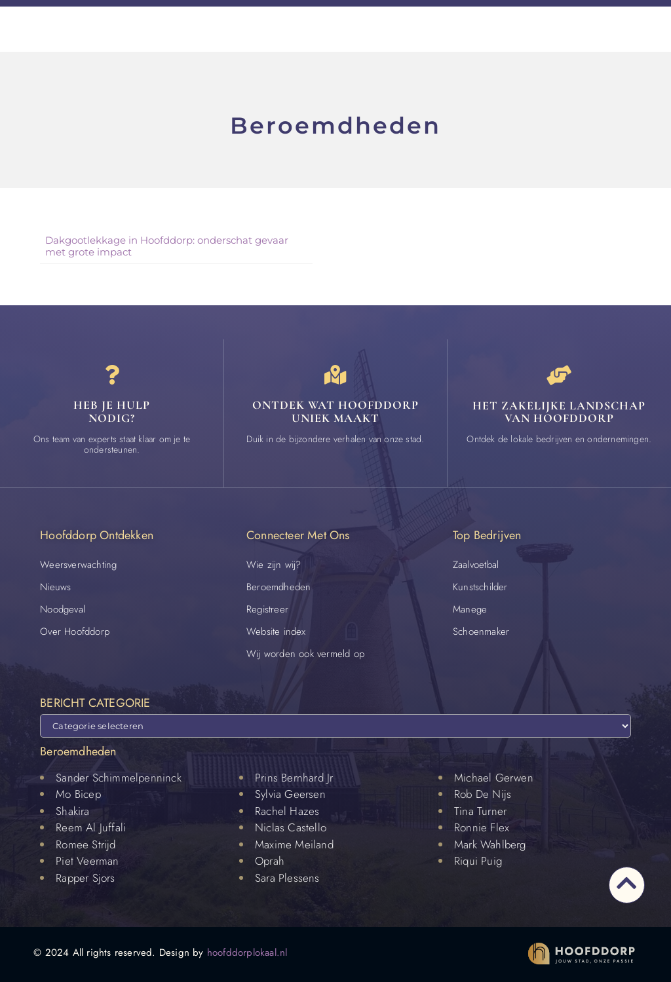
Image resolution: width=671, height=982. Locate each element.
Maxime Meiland (294, 844)
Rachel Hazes (287, 811)
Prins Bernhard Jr (294, 777)
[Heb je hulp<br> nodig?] (112, 375)
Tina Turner (480, 811)
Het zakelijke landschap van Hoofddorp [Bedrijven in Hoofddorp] (558, 412)
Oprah (269, 861)
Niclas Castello (290, 828)
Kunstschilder (480, 587)
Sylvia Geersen (290, 795)
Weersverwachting (78, 564)
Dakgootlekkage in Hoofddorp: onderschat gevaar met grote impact (166, 246)
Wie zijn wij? (273, 564)
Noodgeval (62, 609)
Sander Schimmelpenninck (119, 777)
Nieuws (55, 587)
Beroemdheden (278, 587)
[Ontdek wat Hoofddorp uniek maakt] (335, 375)
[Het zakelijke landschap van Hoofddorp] (559, 375)
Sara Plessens (287, 878)
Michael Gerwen (493, 777)
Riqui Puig (478, 861)
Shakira (72, 811)
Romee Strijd (85, 844)
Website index (276, 631)
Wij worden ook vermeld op (305, 654)
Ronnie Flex (481, 828)
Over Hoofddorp (74, 631)
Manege (470, 609)
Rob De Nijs (482, 795)
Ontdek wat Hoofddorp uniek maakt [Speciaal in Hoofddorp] (335, 412)
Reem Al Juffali (91, 828)
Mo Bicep (78, 795)
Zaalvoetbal (476, 564)
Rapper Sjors (85, 878)
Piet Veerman (87, 861)
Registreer (267, 609)
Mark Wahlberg (490, 844)
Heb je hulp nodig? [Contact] (111, 412)
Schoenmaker (481, 631)
